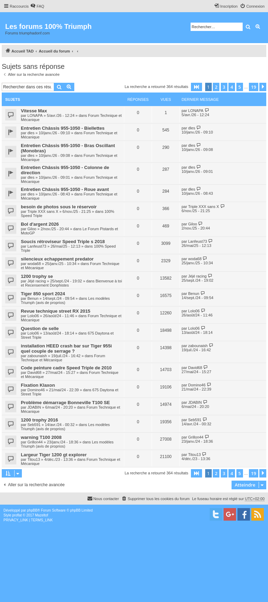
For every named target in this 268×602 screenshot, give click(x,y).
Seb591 (34, 425)
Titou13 (33, 459)
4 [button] (232, 87)
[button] (196, 87)
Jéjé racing (36, 281)
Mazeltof (41, 515)
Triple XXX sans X (42, 211)
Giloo (31, 229)
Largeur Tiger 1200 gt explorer (54, 454)
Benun (33, 298)
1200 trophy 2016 (39, 420)
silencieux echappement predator (57, 259)
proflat (17, 515)
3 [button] (224, 87)
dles (30, 133)
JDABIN (34, 407)
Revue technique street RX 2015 (55, 311)
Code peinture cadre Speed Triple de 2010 (66, 367)
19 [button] (253, 87)
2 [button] (216, 87)
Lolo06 (33, 316)
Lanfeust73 (36, 246)
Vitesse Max (34, 110)
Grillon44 (35, 442)
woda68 (34, 264)
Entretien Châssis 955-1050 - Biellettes (62, 128)
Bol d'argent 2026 (40, 224)
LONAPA (35, 115)
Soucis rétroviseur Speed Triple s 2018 (63, 241)
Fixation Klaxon (38, 385)
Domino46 (36, 390)
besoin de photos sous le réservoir (59, 206)
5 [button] (239, 87)
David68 (34, 372)
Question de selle (40, 328)
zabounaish (37, 356)
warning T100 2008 (41, 437)
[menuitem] (37, 6)
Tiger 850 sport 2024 (43, 293)
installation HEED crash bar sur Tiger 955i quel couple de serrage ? (66, 348)
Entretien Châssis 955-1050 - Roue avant (65, 189)
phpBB (32, 510)
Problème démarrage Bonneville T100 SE (65, 402)
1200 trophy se (37, 276)
